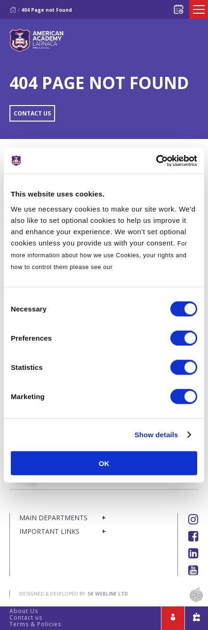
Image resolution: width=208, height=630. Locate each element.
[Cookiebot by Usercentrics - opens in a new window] (156, 161)
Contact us (25, 618)
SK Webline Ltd (108, 593)
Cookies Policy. (138, 266)
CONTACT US (32, 113)
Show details (156, 435)
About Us (23, 611)
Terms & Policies (35, 624)
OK (104, 463)
